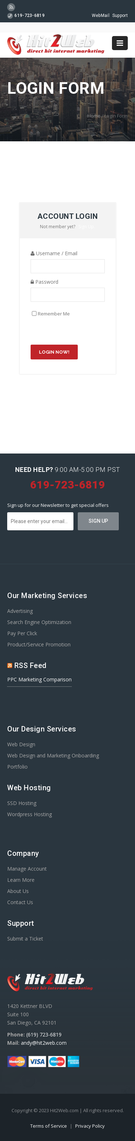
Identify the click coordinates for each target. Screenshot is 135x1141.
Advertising (20, 610)
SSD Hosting (21, 803)
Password (44, 281)
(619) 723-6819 (44, 1034)
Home (93, 115)
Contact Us (20, 902)
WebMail (100, 15)
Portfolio (17, 766)
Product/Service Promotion (39, 644)
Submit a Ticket (25, 938)
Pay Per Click (22, 633)
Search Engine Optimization (39, 622)
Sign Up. (86, 227)
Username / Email (54, 253)
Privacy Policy (90, 1126)
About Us (18, 891)
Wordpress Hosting (29, 814)
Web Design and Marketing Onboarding (53, 755)
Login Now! (54, 352)
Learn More (21, 879)
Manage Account (27, 868)
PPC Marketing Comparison (39, 679)
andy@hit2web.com (44, 1042)
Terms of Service (49, 1126)
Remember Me (54, 313)
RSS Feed (30, 665)
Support (120, 15)
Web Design (21, 744)
